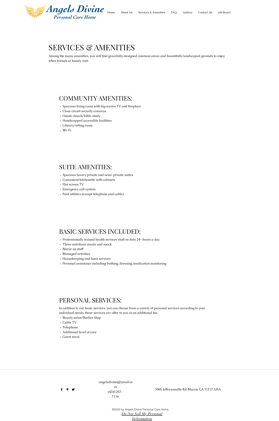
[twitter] (73, 389)
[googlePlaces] (67, 389)
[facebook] (62, 389)
